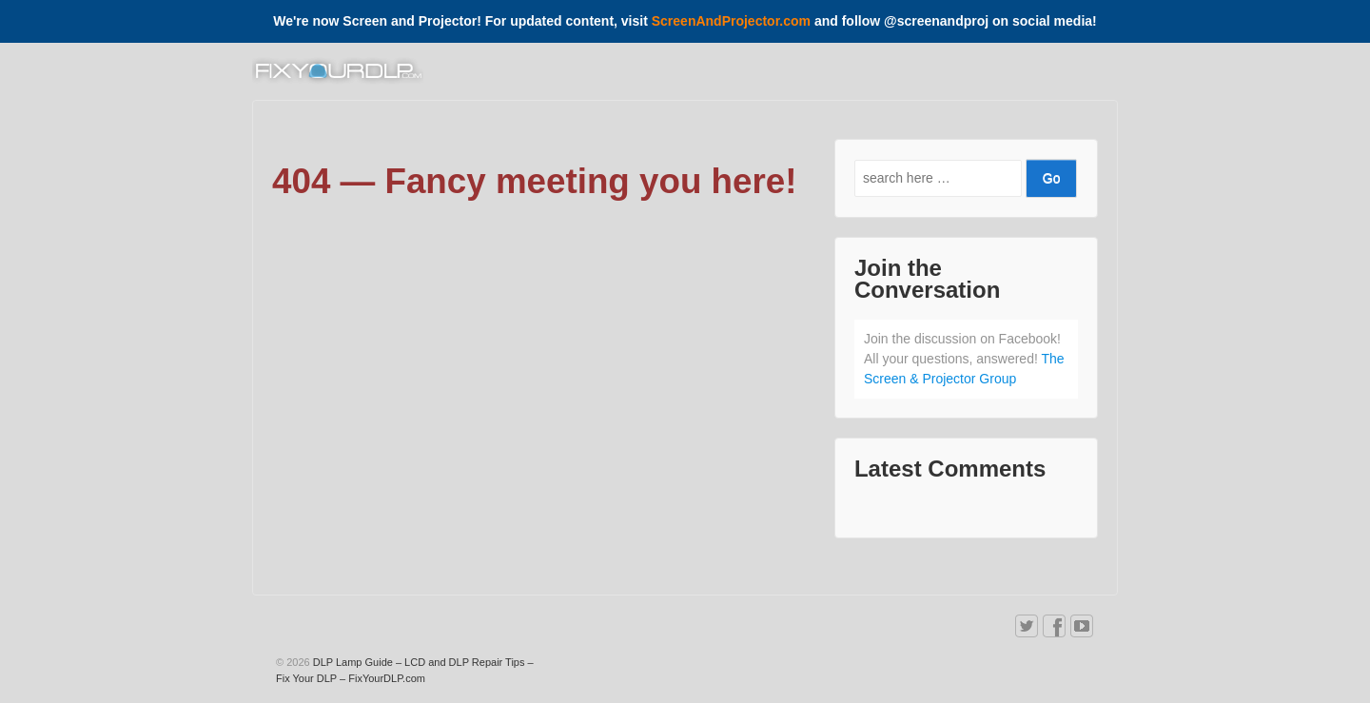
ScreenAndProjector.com (731, 21)
